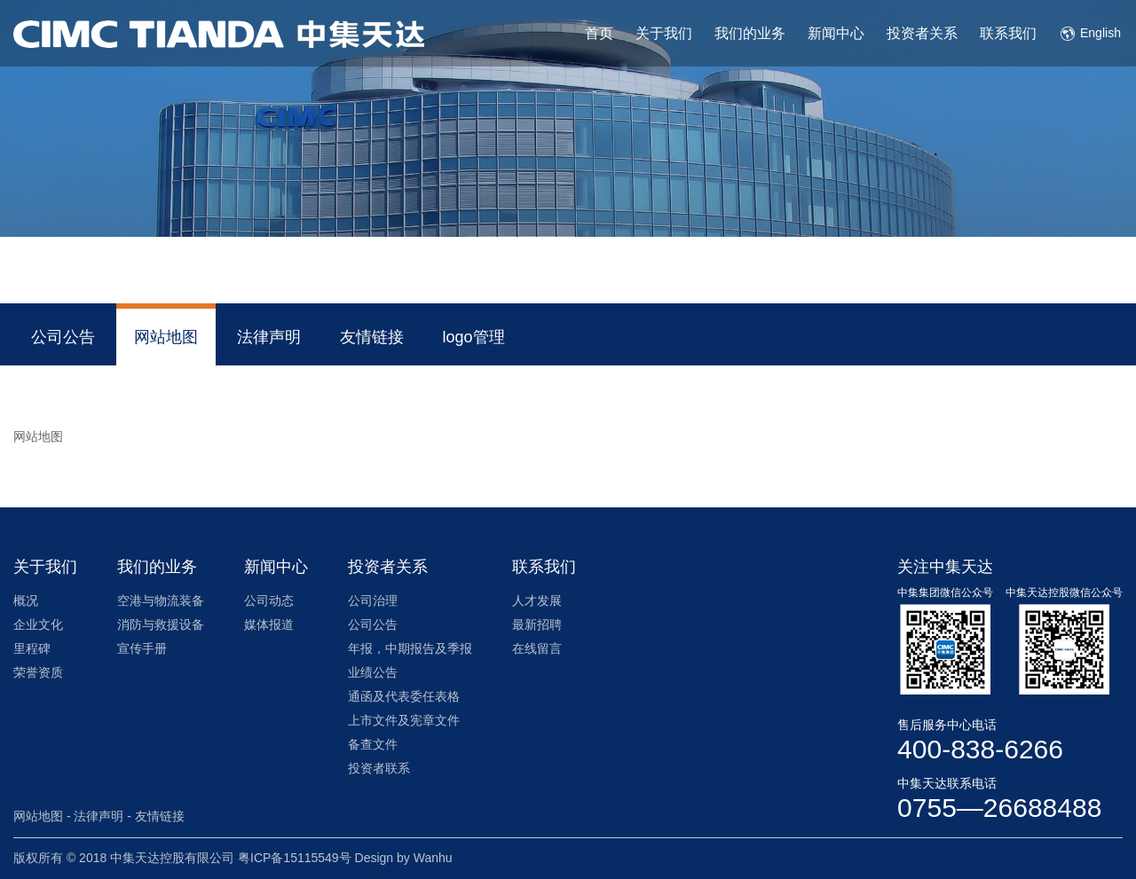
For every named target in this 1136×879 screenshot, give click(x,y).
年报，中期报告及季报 (410, 648)
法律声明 (269, 337)
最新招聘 (537, 624)
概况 (25, 600)
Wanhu (433, 858)
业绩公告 (373, 672)
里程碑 (32, 648)
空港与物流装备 (160, 600)
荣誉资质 (38, 672)
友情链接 (372, 337)
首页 (599, 33)
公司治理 (373, 600)
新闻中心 (836, 33)
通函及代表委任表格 (404, 696)
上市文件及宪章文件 (404, 720)
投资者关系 (922, 33)
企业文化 (38, 624)
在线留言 (537, 648)
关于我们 (663, 33)
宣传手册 (142, 648)
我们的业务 (749, 33)
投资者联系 (379, 768)
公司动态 (269, 600)
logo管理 (474, 337)
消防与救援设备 (160, 624)
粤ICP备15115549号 (294, 858)
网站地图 (166, 337)
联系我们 (1008, 33)
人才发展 (537, 600)
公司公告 (63, 337)
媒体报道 (269, 624)
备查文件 (373, 744)
